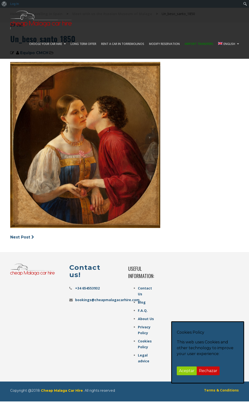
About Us (146, 318)
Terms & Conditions (221, 390)
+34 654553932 (87, 288)
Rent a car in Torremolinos (122, 44)
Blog (142, 302)
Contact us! (85, 271)
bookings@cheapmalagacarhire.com (107, 300)
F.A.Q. (143, 310)
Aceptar (187, 370)
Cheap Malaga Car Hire (62, 390)
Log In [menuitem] (14, 4)
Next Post (22, 237)
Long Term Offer (83, 44)
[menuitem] (4, 4)
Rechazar (208, 370)
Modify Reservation (164, 44)
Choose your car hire (45, 44)
